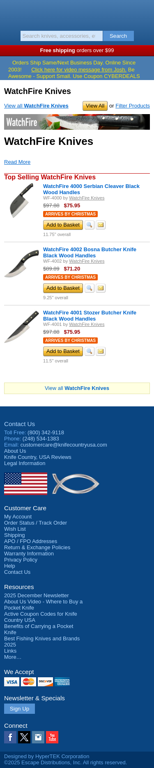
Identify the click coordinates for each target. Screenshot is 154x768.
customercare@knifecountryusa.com (64, 445)
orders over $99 (77, 50)
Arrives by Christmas (70, 214)
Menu (10, 13)
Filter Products (132, 106)
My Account (18, 517)
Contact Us (19, 423)
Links (10, 651)
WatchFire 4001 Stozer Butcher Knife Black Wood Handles (89, 315)
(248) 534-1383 (41, 439)
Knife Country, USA (77, 14)
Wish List (15, 529)
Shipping (14, 535)
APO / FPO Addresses (30, 541)
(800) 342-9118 (46, 432)
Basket (144, 13)
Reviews (37, 457)
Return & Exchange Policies (37, 547)
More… (13, 657)
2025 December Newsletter (36, 595)
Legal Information (24, 463)
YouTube (52, 737)
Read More (17, 162)
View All (95, 106)
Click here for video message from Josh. (78, 69)
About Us (15, 451)
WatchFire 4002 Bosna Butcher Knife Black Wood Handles (89, 252)
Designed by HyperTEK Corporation (46, 756)
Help (9, 566)
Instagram (38, 737)
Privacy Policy (20, 560)
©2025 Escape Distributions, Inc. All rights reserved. (65, 762)
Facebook (10, 737)
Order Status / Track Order (35, 523)
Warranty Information (29, 553)
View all (36, 106)
